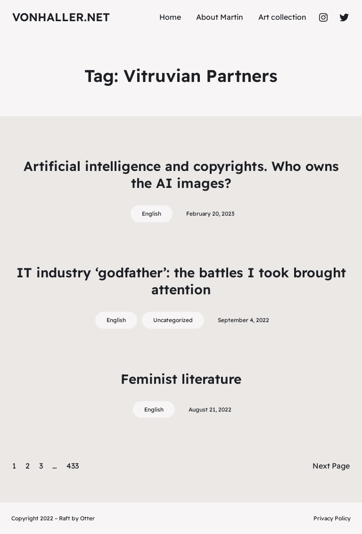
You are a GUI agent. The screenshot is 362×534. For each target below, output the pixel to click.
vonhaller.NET (61, 17)
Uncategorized (173, 320)
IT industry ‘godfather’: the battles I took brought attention (181, 281)
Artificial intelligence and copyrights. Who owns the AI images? (181, 174)
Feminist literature (181, 379)
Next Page (331, 465)
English (151, 213)
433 (72, 465)
